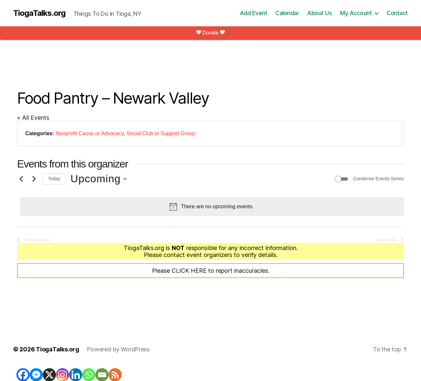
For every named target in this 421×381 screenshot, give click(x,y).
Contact (397, 13)
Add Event (253, 13)
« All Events (33, 117)
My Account (356, 13)
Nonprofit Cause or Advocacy (89, 133)
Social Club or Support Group (160, 133)
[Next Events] (34, 179)
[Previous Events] (21, 179)
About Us (319, 13)
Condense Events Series (378, 178)
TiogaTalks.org (39, 13)
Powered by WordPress (118, 349)
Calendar (287, 13)
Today (54, 178)
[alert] (212, 206)
